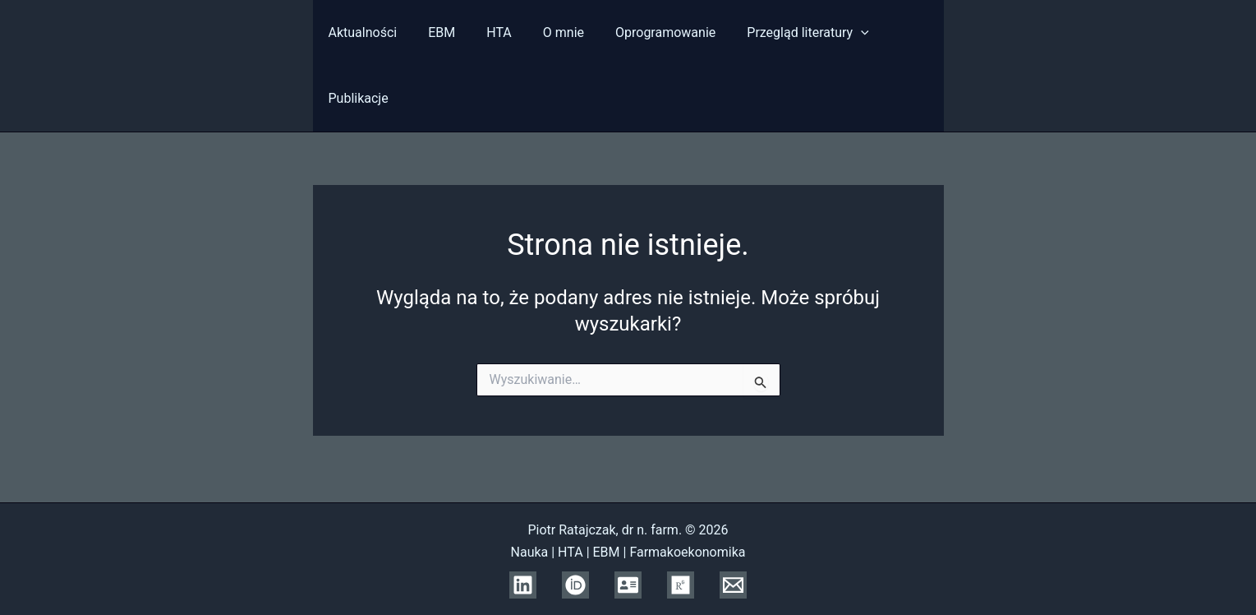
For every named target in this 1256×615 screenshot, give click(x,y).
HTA (487, 32)
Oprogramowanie (644, 32)
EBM (435, 32)
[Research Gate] (680, 585)
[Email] (733, 585)
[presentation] (834, 33)
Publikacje (899, 32)
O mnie (547, 32)
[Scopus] (628, 585)
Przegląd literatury (782, 33)
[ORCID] (575, 585)
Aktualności (361, 32)
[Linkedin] (522, 585)
